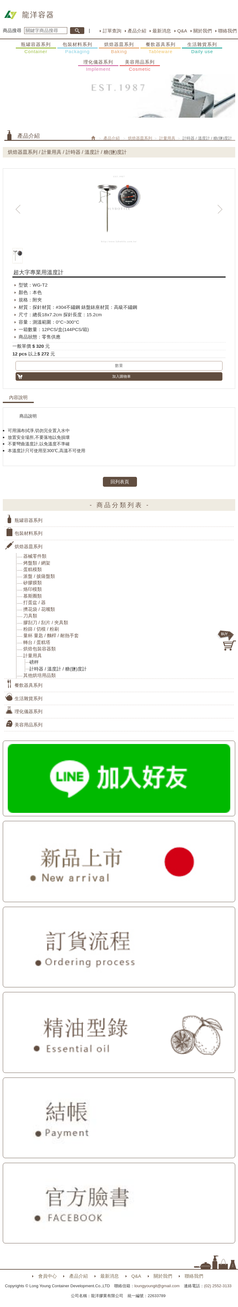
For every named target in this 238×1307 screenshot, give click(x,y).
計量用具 (167, 138)
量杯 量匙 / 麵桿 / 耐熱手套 (51, 635)
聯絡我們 (227, 30)
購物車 (227, 640)
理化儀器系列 (98, 65)
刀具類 (30, 615)
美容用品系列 (140, 65)
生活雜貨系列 (202, 48)
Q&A (182, 30)
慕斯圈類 (32, 596)
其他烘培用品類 (39, 675)
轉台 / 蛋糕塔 (37, 642)
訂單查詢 (112, 30)
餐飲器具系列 (160, 48)
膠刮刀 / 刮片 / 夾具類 (45, 622)
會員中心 (47, 1276)
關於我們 (202, 30)
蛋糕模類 (32, 569)
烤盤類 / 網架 (37, 562)
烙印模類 (32, 589)
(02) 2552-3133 (217, 1286)
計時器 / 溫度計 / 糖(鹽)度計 (58, 668)
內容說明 (18, 397)
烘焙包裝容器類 (39, 648)
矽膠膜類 (32, 582)
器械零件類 (34, 556)
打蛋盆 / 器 (34, 602)
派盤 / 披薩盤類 (39, 576)
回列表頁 (120, 481)
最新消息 (161, 30)
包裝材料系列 (77, 48)
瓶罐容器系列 (36, 48)
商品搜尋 (12, 30)
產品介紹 (137, 30)
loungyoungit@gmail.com (156, 1286)
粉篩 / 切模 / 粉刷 (41, 629)
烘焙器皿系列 (119, 48)
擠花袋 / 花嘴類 (39, 609)
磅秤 (34, 662)
